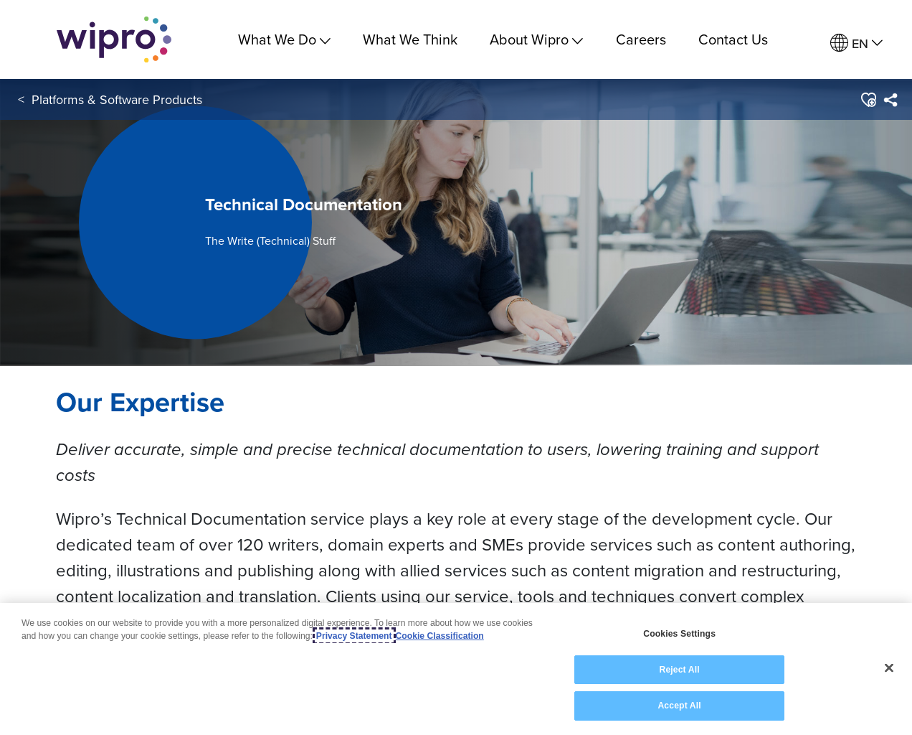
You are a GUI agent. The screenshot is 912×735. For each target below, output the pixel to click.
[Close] (889, 670)
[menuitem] (856, 43)
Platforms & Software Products (117, 99)
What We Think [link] (410, 39)
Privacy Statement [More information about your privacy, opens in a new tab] (354, 638)
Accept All (678, 708)
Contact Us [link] (733, 39)
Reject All (679, 672)
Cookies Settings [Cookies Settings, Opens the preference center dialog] (679, 636)
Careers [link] (641, 39)
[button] (867, 100)
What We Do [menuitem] (284, 39)
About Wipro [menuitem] (536, 39)
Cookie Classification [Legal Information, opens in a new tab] (440, 638)
